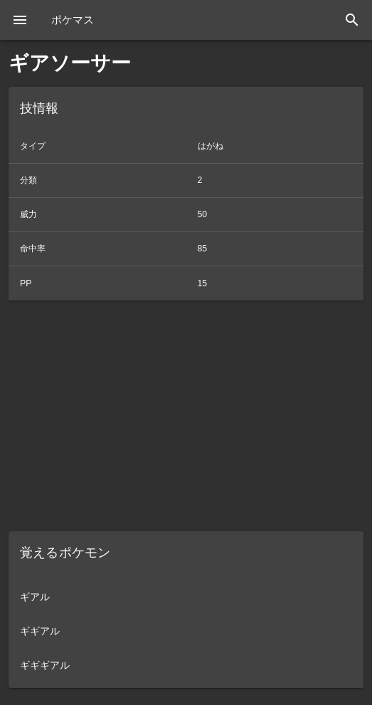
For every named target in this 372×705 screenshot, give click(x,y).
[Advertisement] (186, 416)
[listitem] (186, 597)
